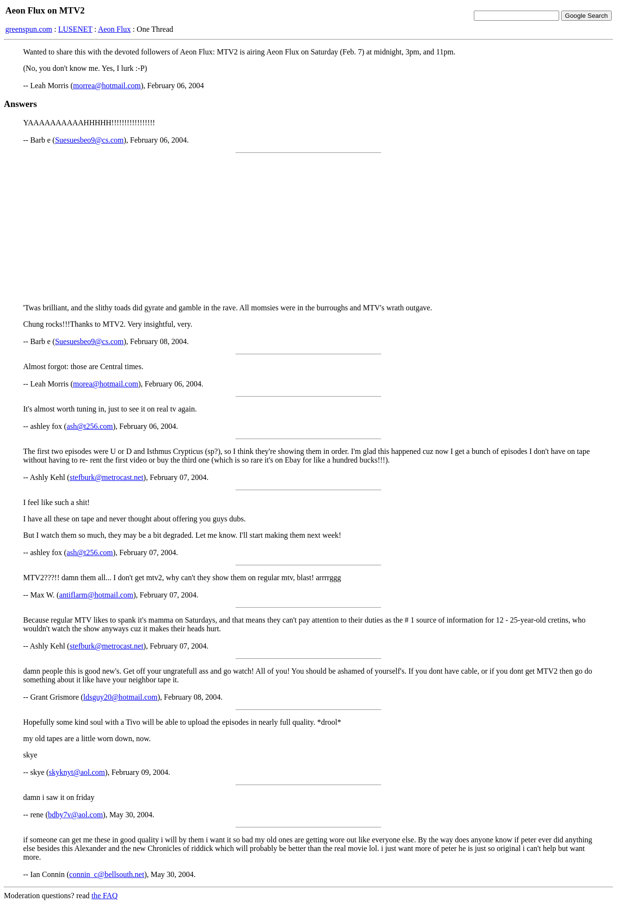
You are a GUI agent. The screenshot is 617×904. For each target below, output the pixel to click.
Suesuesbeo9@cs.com (89, 140)
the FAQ (105, 895)
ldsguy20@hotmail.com (120, 697)
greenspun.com (28, 29)
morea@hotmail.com (105, 384)
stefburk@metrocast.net (106, 477)
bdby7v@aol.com (75, 815)
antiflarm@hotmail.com (96, 595)
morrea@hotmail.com (107, 85)
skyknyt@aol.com (77, 772)
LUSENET (75, 29)
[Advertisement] (308, 228)
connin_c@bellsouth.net (107, 874)
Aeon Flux (114, 29)
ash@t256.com (90, 426)
